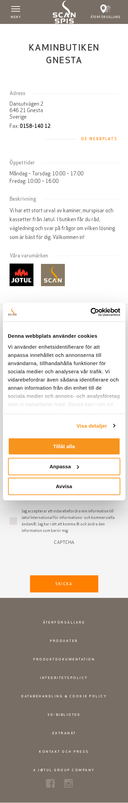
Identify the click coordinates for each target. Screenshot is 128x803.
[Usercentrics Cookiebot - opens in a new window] (91, 312)
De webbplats (99, 138)
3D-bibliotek (64, 714)
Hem (9, 30)
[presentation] (64, 558)
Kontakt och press (64, 751)
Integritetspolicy (64, 677)
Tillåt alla (64, 446)
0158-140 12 (35, 126)
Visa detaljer (91, 426)
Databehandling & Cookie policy (64, 696)
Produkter (64, 641)
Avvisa (64, 486)
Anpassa (64, 466)
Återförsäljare (64, 622)
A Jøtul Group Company (64, 770)
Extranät (64, 733)
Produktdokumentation (64, 659)
